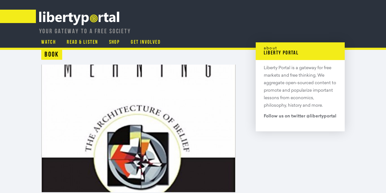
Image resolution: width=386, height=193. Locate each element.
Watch (227, 28)
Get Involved (326, 28)
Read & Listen (262, 28)
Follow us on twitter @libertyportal (300, 116)
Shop (294, 28)
